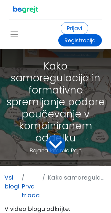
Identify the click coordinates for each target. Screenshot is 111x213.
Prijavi (74, 28)
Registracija (80, 40)
